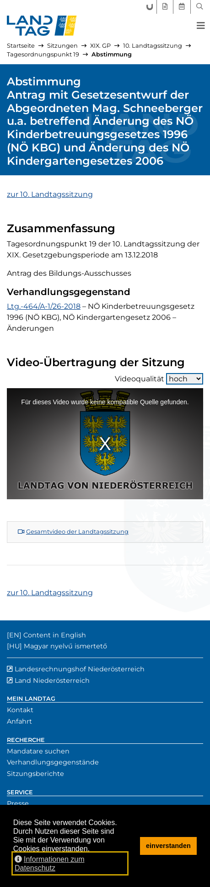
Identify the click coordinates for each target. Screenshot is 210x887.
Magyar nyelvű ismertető (65, 646)
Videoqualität (159, 379)
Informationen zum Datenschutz (50, 863)
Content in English (54, 635)
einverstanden (168, 845)
